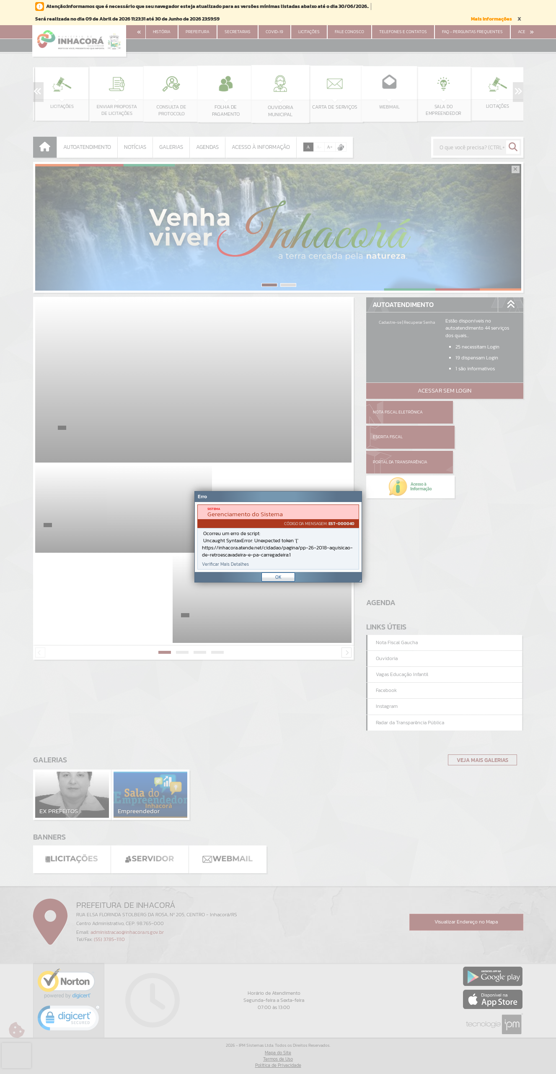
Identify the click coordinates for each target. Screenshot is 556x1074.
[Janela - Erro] (278, 537)
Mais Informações (491, 19)
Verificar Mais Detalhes (225, 564)
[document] (278, 537)
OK (278, 577)
